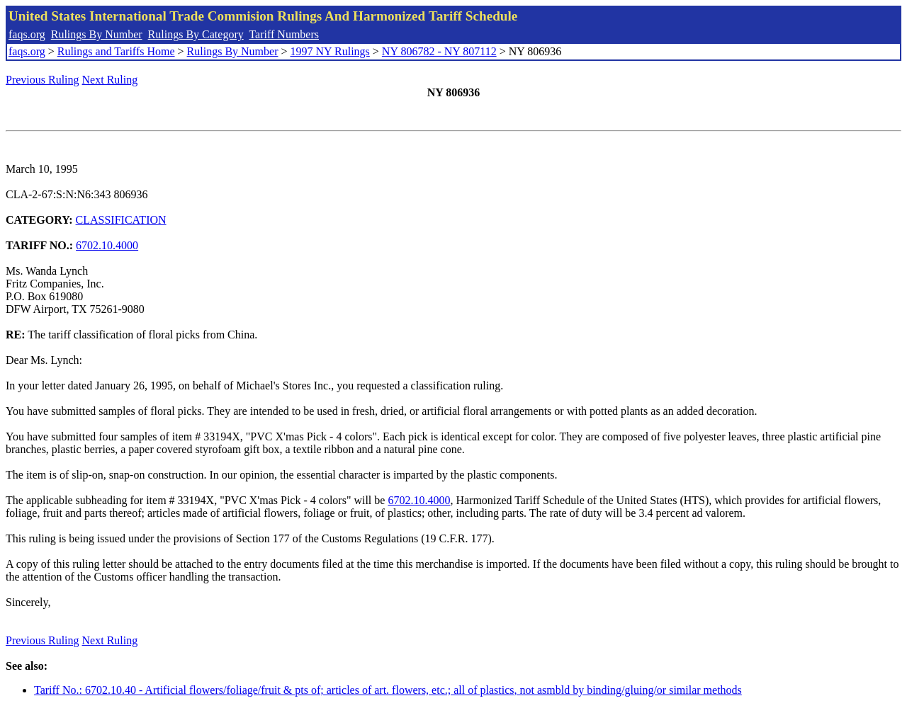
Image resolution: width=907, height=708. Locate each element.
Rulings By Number (96, 34)
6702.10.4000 (107, 245)
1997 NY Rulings (330, 51)
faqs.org (27, 34)
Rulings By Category (196, 34)
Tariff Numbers (284, 34)
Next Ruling (110, 80)
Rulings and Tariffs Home (116, 51)
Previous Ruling (42, 80)
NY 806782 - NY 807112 (439, 51)
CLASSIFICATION (121, 220)
